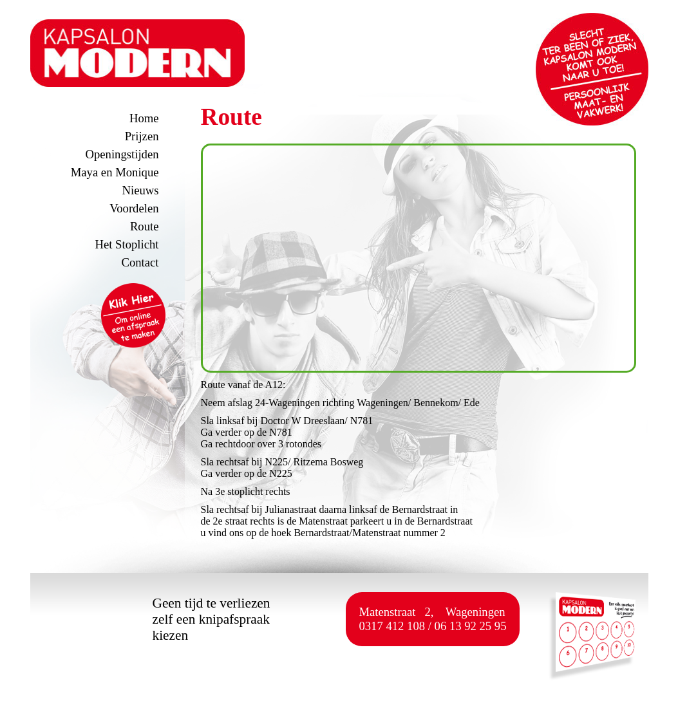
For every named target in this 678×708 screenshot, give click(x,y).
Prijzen (142, 136)
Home (144, 118)
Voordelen (133, 208)
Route (144, 226)
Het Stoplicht (127, 244)
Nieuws (140, 190)
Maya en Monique (115, 172)
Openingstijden (122, 154)
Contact (139, 262)
